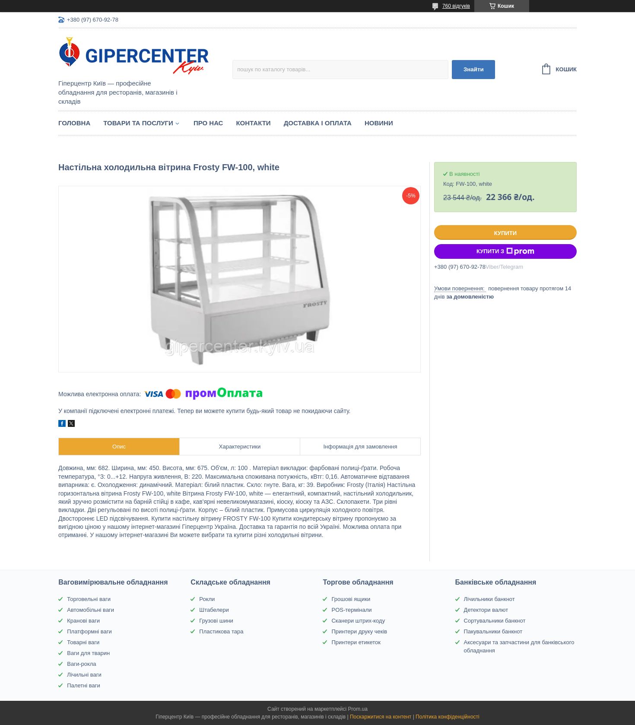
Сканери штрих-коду (358, 620)
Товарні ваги (83, 642)
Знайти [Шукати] (474, 69)
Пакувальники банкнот (493, 631)
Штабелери (214, 610)
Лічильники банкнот (489, 599)
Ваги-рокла (81, 664)
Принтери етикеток (356, 642)
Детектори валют (486, 610)
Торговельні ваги (89, 599)
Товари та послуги (138, 123)
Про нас (208, 123)
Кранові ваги (83, 620)
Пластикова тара (221, 631)
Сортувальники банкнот (495, 620)
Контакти (253, 123)
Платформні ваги (89, 631)
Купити (505, 233)
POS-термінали (351, 610)
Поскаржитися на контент (380, 717)
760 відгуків (456, 6)
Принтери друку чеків (359, 631)
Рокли (207, 599)
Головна (74, 123)
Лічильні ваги (84, 674)
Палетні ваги (83, 685)
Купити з (505, 251)
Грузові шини (216, 620)
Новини (379, 123)
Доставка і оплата (318, 123)
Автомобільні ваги (90, 610)
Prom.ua (358, 709)
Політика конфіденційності (447, 717)
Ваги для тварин (88, 653)
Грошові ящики (350, 599)
